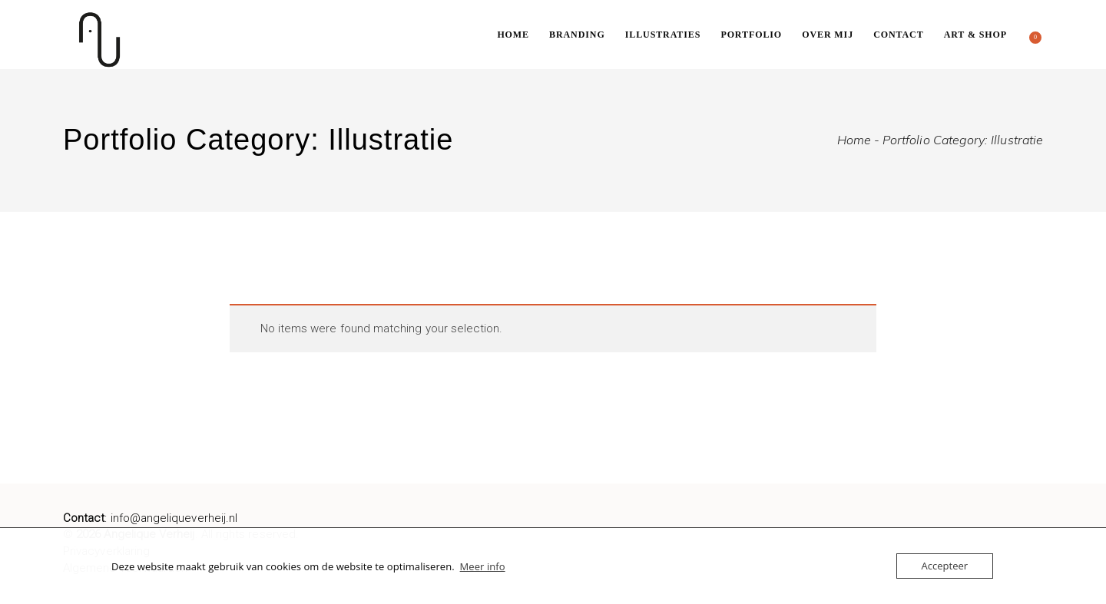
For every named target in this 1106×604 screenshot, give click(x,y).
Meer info (482, 566)
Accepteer (945, 566)
